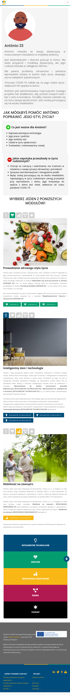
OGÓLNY (35, 612)
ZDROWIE (35, 562)
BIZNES (35, 595)
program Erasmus (14, 637)
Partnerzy (35, 683)
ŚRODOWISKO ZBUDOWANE (35, 578)
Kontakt (6, 689)
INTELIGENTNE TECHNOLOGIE (35, 545)
